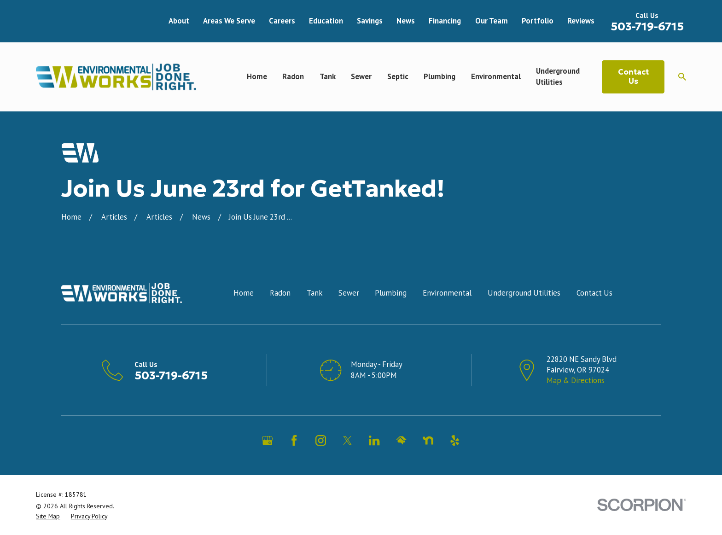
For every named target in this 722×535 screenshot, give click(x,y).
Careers (282, 21)
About (179, 21)
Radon (280, 293)
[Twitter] (347, 440)
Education (326, 21)
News (405, 21)
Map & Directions (576, 380)
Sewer (348, 293)
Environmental (447, 293)
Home (243, 293)
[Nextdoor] (428, 440)
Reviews (580, 21)
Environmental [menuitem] (496, 76)
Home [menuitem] (257, 76)
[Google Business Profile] (267, 440)
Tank (314, 293)
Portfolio (537, 21)
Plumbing (391, 293)
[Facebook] (294, 440)
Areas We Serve (229, 21)
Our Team (491, 21)
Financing (445, 21)
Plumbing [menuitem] (439, 76)
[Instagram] (320, 440)
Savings (370, 21)
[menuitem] (48, 516)
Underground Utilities (524, 293)
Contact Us (633, 76)
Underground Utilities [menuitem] (558, 76)
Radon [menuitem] (293, 76)
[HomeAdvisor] (401, 440)
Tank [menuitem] (328, 76)
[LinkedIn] (374, 440)
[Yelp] (454, 440)
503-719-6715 (647, 26)
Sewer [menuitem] (361, 76)
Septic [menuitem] (397, 76)
